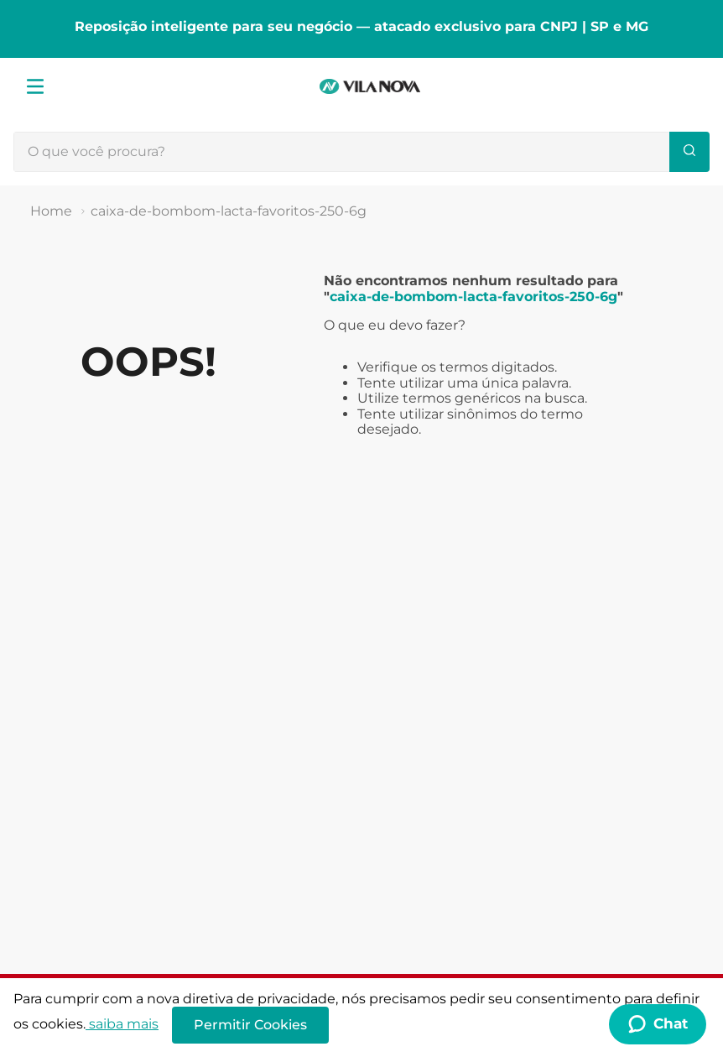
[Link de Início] (51, 211)
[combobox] (361, 152)
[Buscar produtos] (689, 152)
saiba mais (122, 1024)
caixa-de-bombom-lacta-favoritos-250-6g (229, 211)
